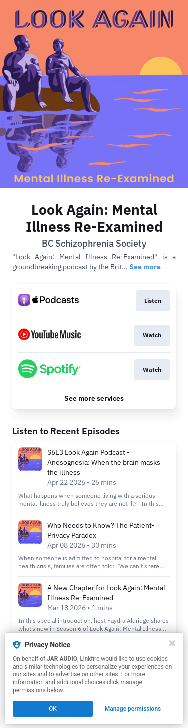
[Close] (172, 643)
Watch (152, 335)
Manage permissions (133, 708)
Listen (152, 300)
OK (53, 708)
